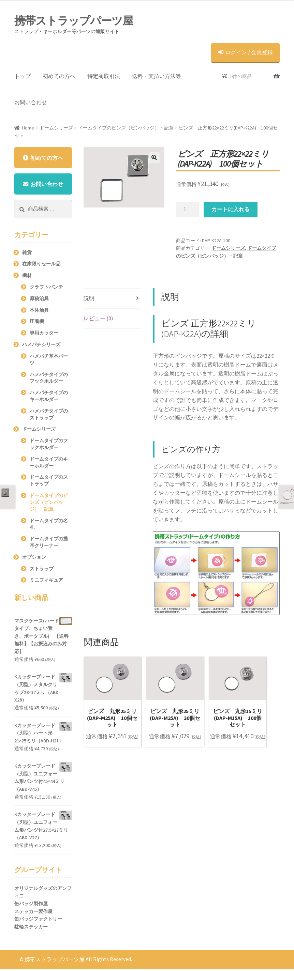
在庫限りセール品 (41, 266)
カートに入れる (230, 209)
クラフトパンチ (46, 289)
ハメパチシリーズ (41, 346)
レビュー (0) (98, 318)
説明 (89, 298)
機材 (27, 277)
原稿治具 (39, 300)
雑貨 (27, 254)
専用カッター (44, 335)
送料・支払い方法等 (156, 76)
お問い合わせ (30, 102)
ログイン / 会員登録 (245, 52)
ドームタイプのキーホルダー (49, 464)
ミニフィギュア (46, 582)
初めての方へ (59, 76)
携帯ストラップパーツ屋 (73, 21)
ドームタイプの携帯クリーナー (49, 544)
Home (28, 128)
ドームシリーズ (56, 128)
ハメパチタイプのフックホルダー (49, 379)
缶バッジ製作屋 (31, 906)
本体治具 (39, 312)
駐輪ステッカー (31, 929)
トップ (22, 76)
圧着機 (37, 323)
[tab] (112, 299)
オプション (34, 559)
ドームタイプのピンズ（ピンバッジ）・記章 (126, 128)
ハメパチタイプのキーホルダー (49, 397)
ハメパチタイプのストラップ (49, 416)
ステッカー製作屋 (33, 913)
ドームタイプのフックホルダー (49, 446)
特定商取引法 (103, 76)
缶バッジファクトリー (38, 921)
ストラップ (42, 570)
